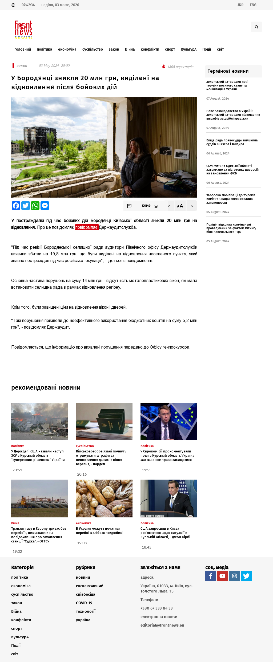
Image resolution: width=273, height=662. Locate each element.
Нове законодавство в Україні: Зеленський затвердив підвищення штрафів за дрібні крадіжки (233, 114)
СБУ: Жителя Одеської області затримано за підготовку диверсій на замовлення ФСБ (232, 169)
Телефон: (149, 599)
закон (16, 602)
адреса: (147, 577)
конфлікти (21, 620)
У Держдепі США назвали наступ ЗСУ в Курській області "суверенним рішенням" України (38, 455)
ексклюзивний (89, 585)
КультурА (20, 637)
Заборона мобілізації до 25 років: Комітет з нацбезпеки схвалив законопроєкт (231, 199)
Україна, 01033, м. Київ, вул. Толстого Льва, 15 (166, 588)
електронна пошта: (158, 616)
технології (85, 611)
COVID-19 (84, 602)
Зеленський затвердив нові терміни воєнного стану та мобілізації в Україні (227, 85)
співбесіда (85, 594)
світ (14, 654)
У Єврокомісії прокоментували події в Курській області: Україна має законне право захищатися (167, 455)
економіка (21, 585)
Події (16, 645)
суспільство (22, 594)
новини (83, 577)
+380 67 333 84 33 (156, 608)
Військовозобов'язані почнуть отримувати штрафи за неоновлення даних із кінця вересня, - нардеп (101, 457)
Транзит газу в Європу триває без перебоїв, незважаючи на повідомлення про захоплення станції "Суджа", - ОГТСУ (38, 534)
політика (19, 577)
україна (83, 620)
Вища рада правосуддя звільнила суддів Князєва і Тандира (232, 142)
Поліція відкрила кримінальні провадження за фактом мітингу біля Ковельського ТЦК (231, 228)
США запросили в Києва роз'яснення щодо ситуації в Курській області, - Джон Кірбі (165, 532)
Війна (16, 611)
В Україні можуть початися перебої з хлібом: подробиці (99, 530)
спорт (16, 628)
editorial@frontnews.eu (162, 625)
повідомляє (86, 227)
